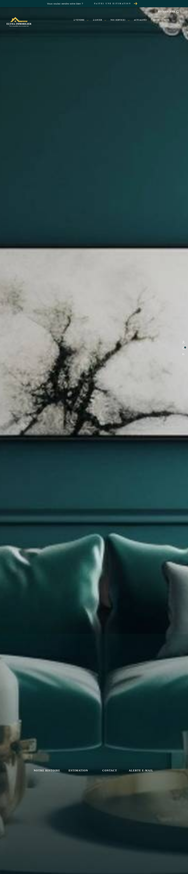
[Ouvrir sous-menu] (87, 20)
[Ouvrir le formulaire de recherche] (174, 12)
